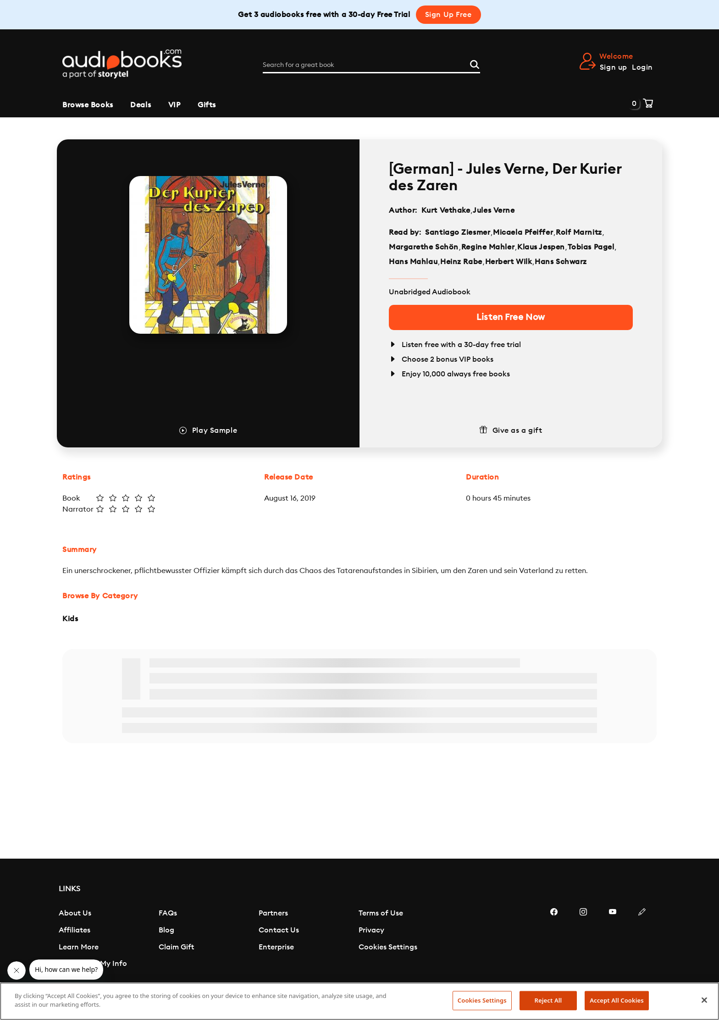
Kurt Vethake (445, 210)
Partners (273, 913)
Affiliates (74, 930)
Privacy (371, 930)
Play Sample (214, 430)
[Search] (475, 63)
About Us (75, 913)
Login (642, 67)
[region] (359, 1001)
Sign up (613, 67)
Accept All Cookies (617, 1000)
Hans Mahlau (413, 262)
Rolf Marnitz (579, 232)
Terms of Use (381, 913)
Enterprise (276, 947)
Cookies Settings (388, 947)
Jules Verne (493, 210)
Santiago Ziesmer (457, 232)
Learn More (79, 947)
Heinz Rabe (461, 262)
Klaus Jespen (541, 247)
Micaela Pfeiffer (523, 232)
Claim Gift (176, 947)
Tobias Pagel (591, 247)
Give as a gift (517, 430)
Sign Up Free (448, 14)
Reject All (548, 1000)
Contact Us (279, 930)
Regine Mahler (487, 247)
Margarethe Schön (424, 247)
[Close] (704, 1000)
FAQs (168, 913)
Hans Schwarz (561, 262)
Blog (166, 930)
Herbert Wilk (508, 262)
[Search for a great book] (371, 65)
